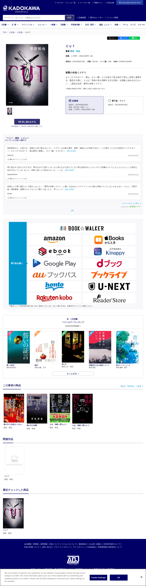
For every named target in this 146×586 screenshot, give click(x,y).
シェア (124, 38)
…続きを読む (70, 151)
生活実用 (90, 25)
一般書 (54, 25)
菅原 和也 (75, 51)
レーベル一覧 (85, 3)
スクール (141, 25)
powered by (131, 207)
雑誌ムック (105, 25)
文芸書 (5, 25)
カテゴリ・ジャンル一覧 (66, 3)
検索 (69, 17)
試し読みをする (27, 122)
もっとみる (72, 373)
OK (118, 577)
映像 (118, 25)
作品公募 (110, 3)
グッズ (133, 25)
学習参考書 (76, 25)
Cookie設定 (91, 517)
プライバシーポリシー (62, 517)
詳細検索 (81, 17)
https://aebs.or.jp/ (62, 543)
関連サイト (98, 3)
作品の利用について (31, 517)
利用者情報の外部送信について (110, 517)
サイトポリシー (79, 517)
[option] (14, 464)
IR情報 (35, 514)
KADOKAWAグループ (112, 514)
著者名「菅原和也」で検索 (130, 386)
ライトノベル (28, 25)
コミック (42, 25)
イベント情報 (111, 17)
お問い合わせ (47, 517)
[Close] (141, 577)
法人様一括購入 (96, 514)
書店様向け (83, 514)
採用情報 (43, 514)
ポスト (113, 38)
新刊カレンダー (95, 17)
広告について (54, 514)
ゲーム (125, 25)
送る (135, 38)
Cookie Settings (98, 577)
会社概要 (27, 514)
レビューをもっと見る (130, 203)
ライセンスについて (69, 514)
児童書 (64, 25)
